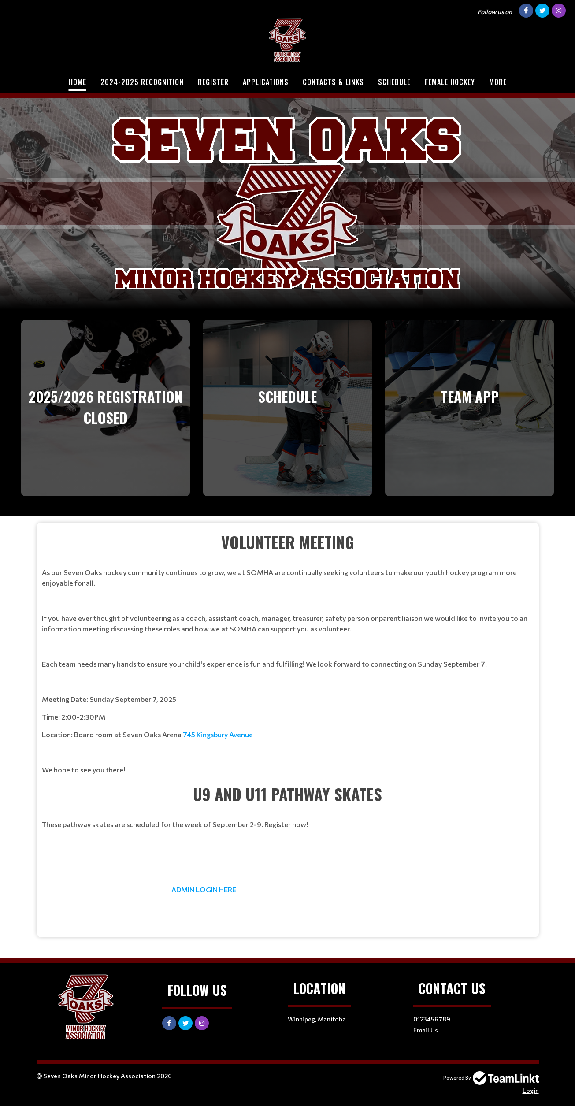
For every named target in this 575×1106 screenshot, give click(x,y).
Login (531, 1090)
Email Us (425, 1030)
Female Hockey (450, 82)
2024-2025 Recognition (142, 82)
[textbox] (288, 652)
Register (213, 82)
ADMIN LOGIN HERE (203, 889)
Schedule (394, 82)
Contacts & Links (333, 82)
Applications (266, 82)
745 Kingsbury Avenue (218, 734)
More (498, 82)
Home (77, 82)
